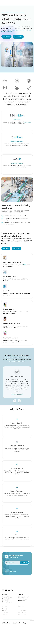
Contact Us (5, 612)
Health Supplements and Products (16, 30)
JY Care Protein (22, 610)
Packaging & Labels (23, 598)
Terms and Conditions (12, 623)
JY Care (4, 623)
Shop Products (21, 612)
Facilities (4, 610)
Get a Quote (16, 249)
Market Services (22, 600)
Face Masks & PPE (7, 601)
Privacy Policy (22, 623)
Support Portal (21, 614)
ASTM (24, 264)
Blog (19, 608)
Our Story (4, 608)
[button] (31, 2)
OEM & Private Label (23, 597)
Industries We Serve (7, 597)
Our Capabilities (18, 36)
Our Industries (6, 36)
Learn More (5, 249)
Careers (4, 614)
